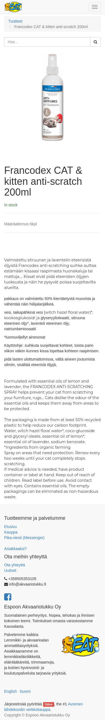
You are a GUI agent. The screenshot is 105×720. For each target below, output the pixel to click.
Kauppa (10, 532)
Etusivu (10, 526)
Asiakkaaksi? (15, 548)
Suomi (25, 691)
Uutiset (10, 570)
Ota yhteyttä (14, 565)
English (10, 691)
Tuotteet (15, 21)
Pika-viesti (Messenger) (24, 537)
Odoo (48, 704)
